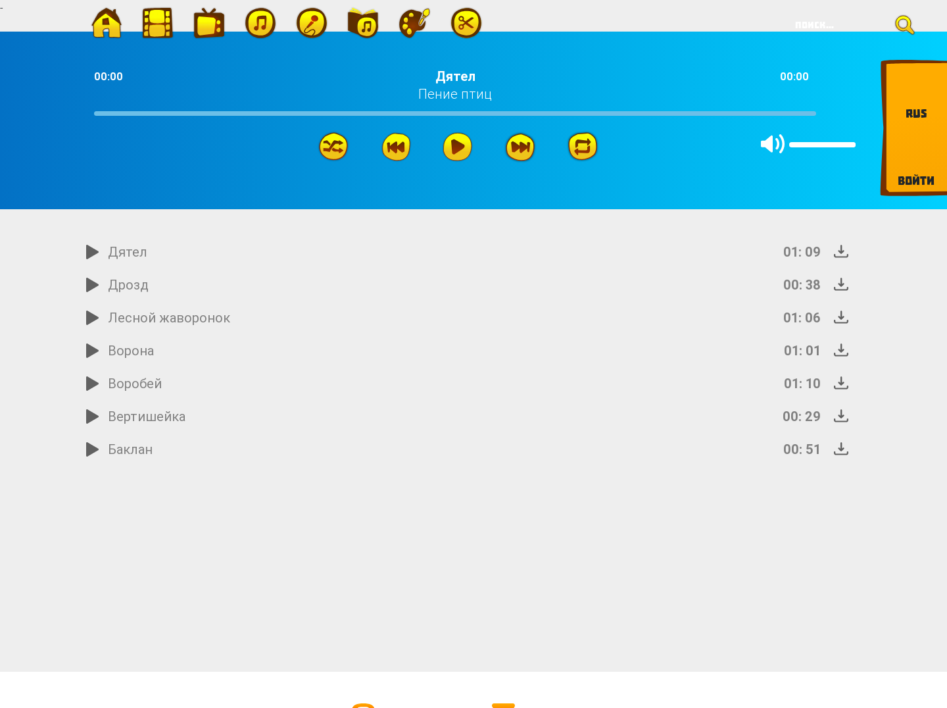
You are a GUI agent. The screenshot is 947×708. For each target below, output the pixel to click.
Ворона (131, 350)
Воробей (135, 383)
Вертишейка (146, 416)
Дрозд (128, 284)
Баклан (130, 449)
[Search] (850, 25)
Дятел (127, 251)
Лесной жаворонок (169, 317)
